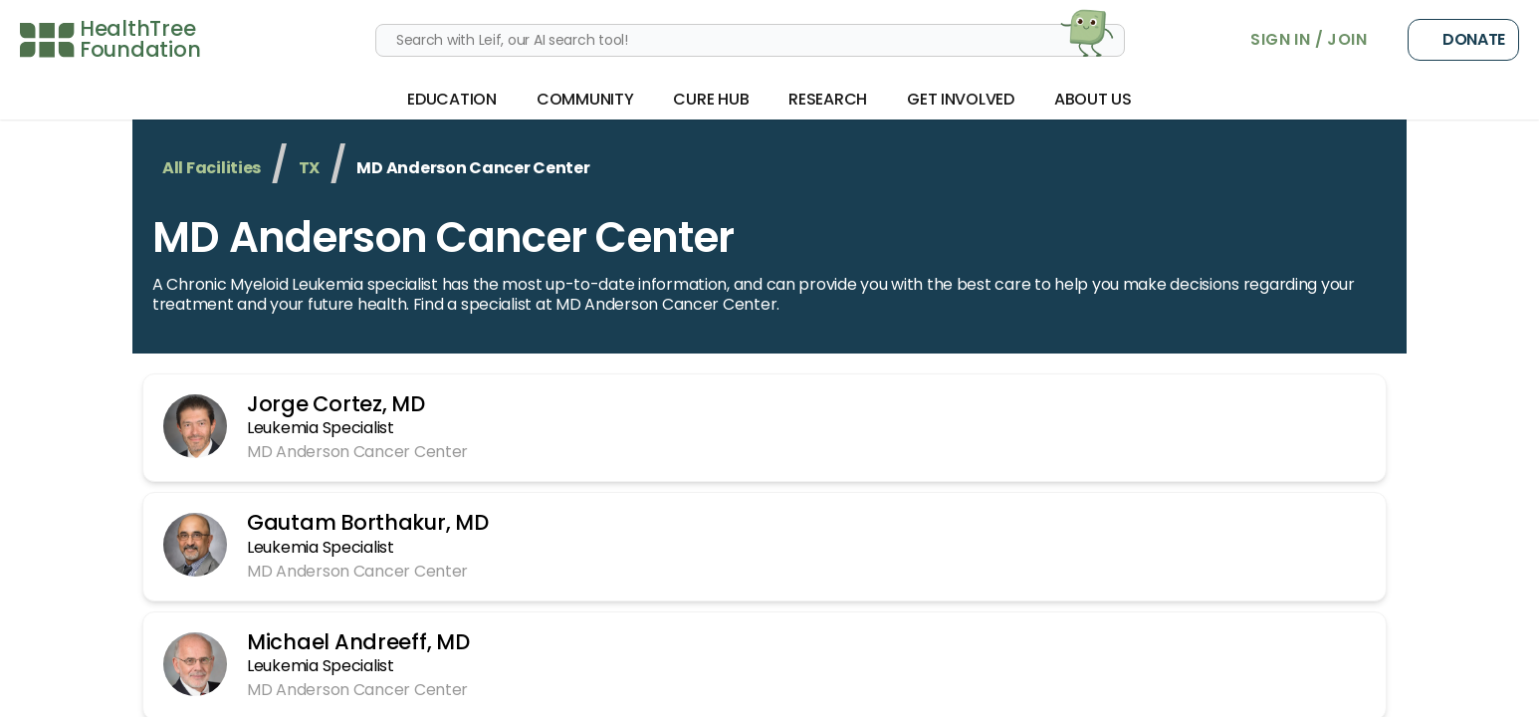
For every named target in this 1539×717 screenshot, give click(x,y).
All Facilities (211, 167)
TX (309, 167)
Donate (1463, 40)
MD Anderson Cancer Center (443, 237)
